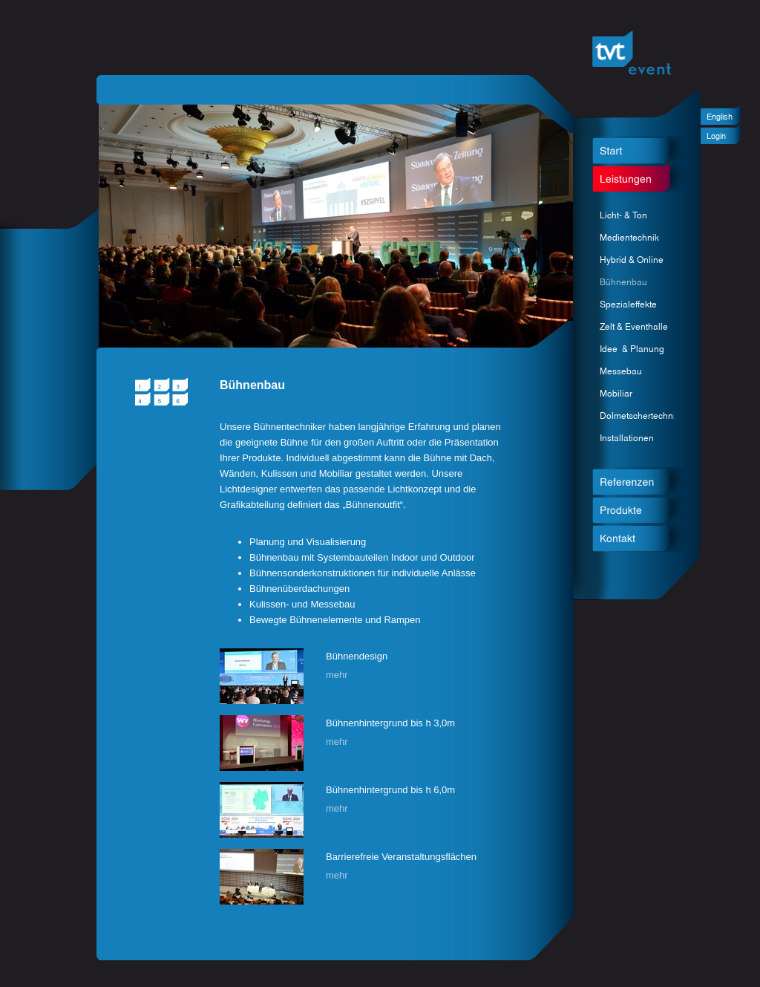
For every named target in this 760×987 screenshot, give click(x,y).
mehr (337, 674)
